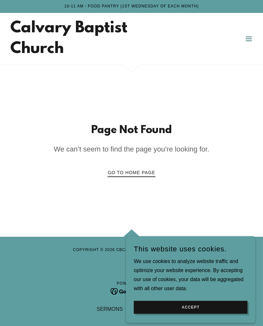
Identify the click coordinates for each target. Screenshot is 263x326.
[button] (248, 38)
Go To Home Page (131, 172)
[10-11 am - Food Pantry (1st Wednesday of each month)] (131, 6)
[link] (94, 51)
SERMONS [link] (110, 309)
